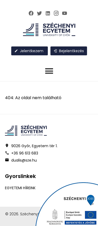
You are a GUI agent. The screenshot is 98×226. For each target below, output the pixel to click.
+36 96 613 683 (24, 153)
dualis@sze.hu (24, 160)
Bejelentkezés (69, 50)
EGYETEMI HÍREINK (20, 188)
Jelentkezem (28, 50)
